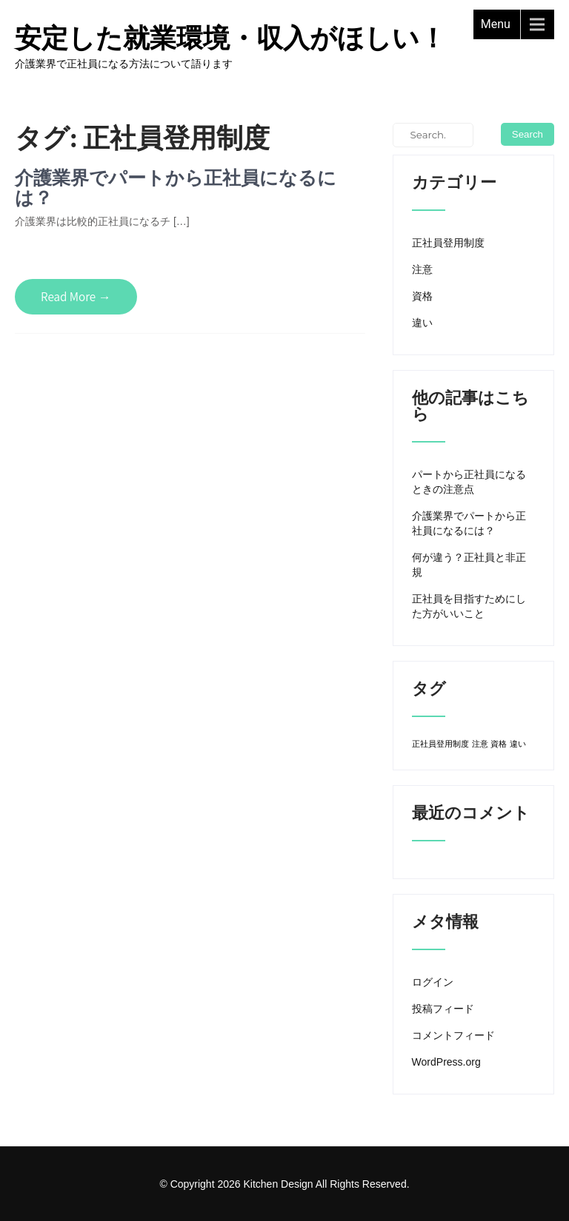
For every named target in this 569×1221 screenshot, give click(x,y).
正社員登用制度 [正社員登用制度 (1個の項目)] (440, 743)
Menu (495, 24)
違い (422, 323)
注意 (422, 269)
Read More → (76, 297)
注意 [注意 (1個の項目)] (480, 743)
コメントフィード (453, 1035)
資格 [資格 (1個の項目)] (498, 743)
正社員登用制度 (448, 243)
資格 (422, 296)
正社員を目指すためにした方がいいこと (469, 606)
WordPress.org (446, 1062)
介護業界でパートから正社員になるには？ (175, 187)
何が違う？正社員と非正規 (469, 564)
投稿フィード (443, 1009)
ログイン (432, 982)
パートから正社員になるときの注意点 (469, 481)
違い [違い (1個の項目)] (518, 743)
